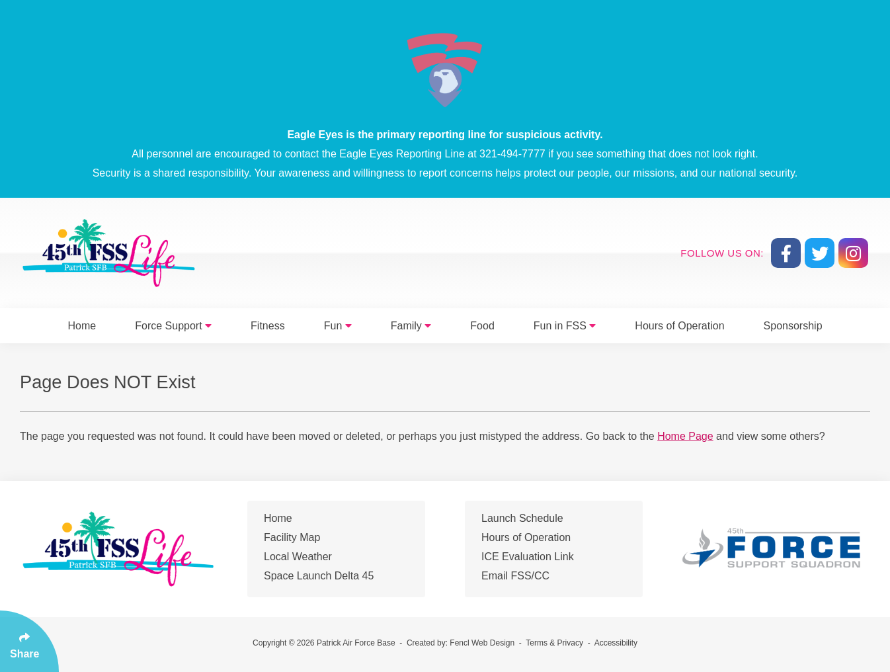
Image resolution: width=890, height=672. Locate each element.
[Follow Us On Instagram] (853, 253)
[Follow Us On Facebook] (786, 253)
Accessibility (615, 643)
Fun (338, 325)
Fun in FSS (565, 325)
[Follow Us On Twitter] (819, 253)
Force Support (173, 325)
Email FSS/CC (515, 575)
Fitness (268, 325)
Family (411, 325)
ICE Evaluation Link (527, 556)
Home (82, 325)
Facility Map (292, 537)
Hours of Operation (679, 325)
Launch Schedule (522, 518)
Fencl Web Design (482, 643)
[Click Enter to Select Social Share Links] (29, 641)
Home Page (685, 436)
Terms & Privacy (554, 643)
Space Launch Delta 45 (319, 575)
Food (482, 325)
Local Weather (298, 556)
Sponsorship (793, 325)
